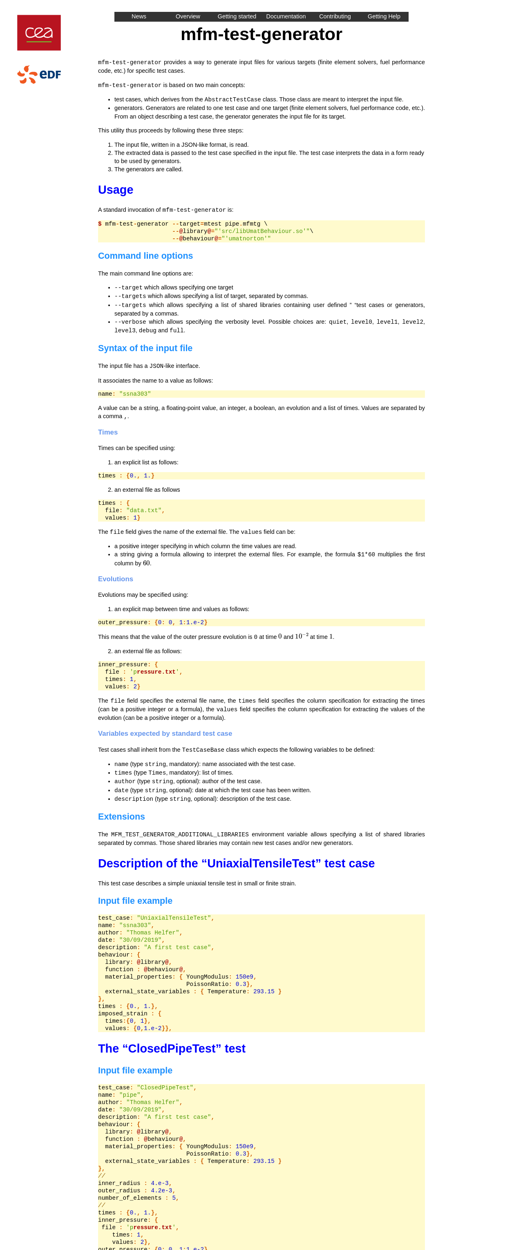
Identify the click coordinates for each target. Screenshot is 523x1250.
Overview (188, 16)
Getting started (237, 16)
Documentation (286, 16)
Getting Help (384, 16)
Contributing (335, 16)
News (139, 16)
